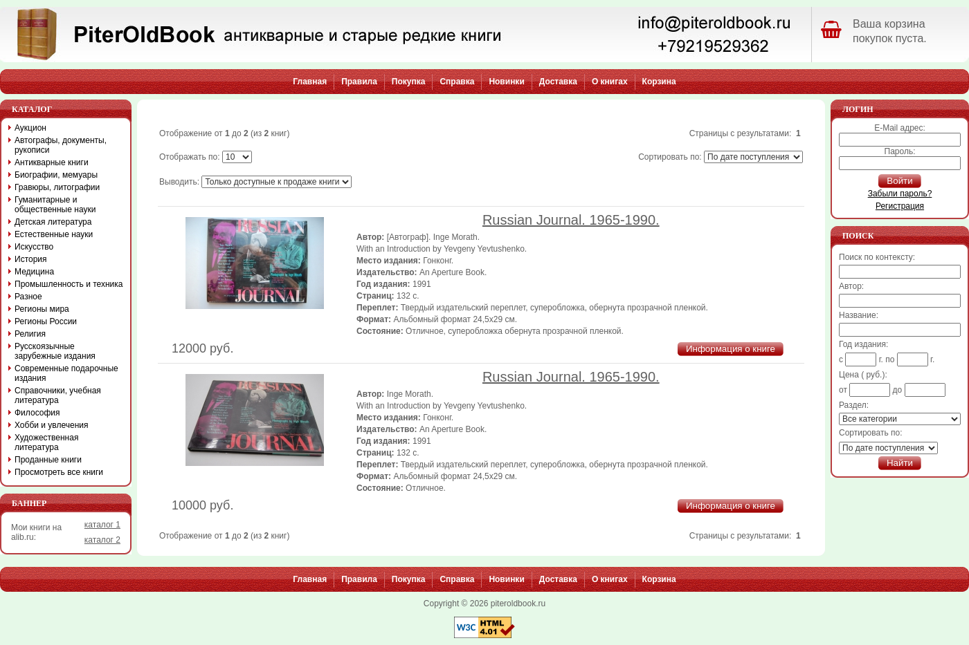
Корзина (659, 81)
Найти (900, 463)
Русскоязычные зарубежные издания (55, 351)
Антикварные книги (52, 162)
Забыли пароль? (900, 193)
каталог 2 (102, 540)
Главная (310, 81)
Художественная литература (46, 442)
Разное (28, 296)
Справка (457, 81)
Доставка (558, 81)
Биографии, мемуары (56, 175)
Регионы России (46, 321)
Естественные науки (54, 234)
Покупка (409, 81)
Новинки (506, 81)
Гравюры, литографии (57, 187)
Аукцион (30, 128)
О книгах (610, 81)
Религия (30, 334)
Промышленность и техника (69, 284)
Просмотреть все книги (59, 472)
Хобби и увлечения (52, 425)
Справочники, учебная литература (58, 395)
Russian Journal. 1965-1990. (571, 219)
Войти (899, 181)
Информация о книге (730, 349)
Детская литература (53, 222)
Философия (37, 413)
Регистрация (900, 206)
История (31, 259)
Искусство (34, 247)
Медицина (34, 272)
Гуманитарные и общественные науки (55, 204)
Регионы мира (42, 309)
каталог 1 (102, 525)
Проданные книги (48, 460)
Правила (359, 81)
